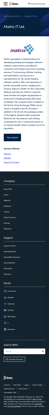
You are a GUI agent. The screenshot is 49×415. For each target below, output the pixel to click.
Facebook (9, 303)
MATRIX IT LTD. (31, 16)
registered (38, 404)
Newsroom (7, 229)
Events (6, 195)
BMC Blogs (9, 316)
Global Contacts (10, 217)
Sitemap (7, 223)
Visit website (12, 137)
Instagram (9, 329)
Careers (6, 212)
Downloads (8, 268)
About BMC (8, 189)
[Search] (43, 351)
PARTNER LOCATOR (12, 16)
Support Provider (11, 162)
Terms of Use (37, 399)
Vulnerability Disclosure (12, 257)
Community (10, 291)
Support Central (9, 246)
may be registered (14, 406)
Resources (7, 274)
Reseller (7, 158)
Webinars (7, 200)
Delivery (7, 153)
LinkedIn (9, 297)
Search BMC (11, 345)
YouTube (9, 310)
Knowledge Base (10, 251)
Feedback (7, 206)
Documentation (9, 263)
